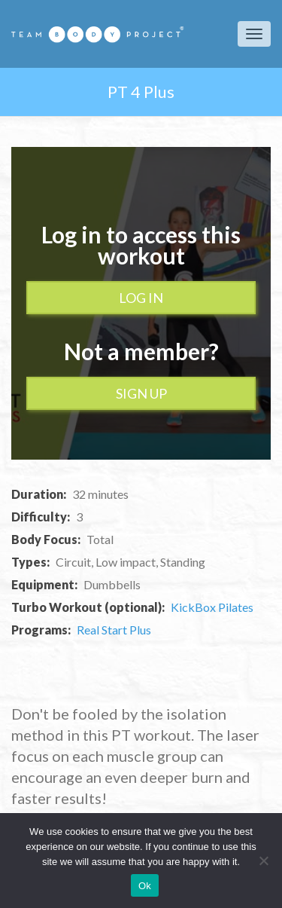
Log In (141, 297)
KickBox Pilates (212, 607)
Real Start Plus (114, 629)
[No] (263, 860)
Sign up (141, 393)
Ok (144, 885)
